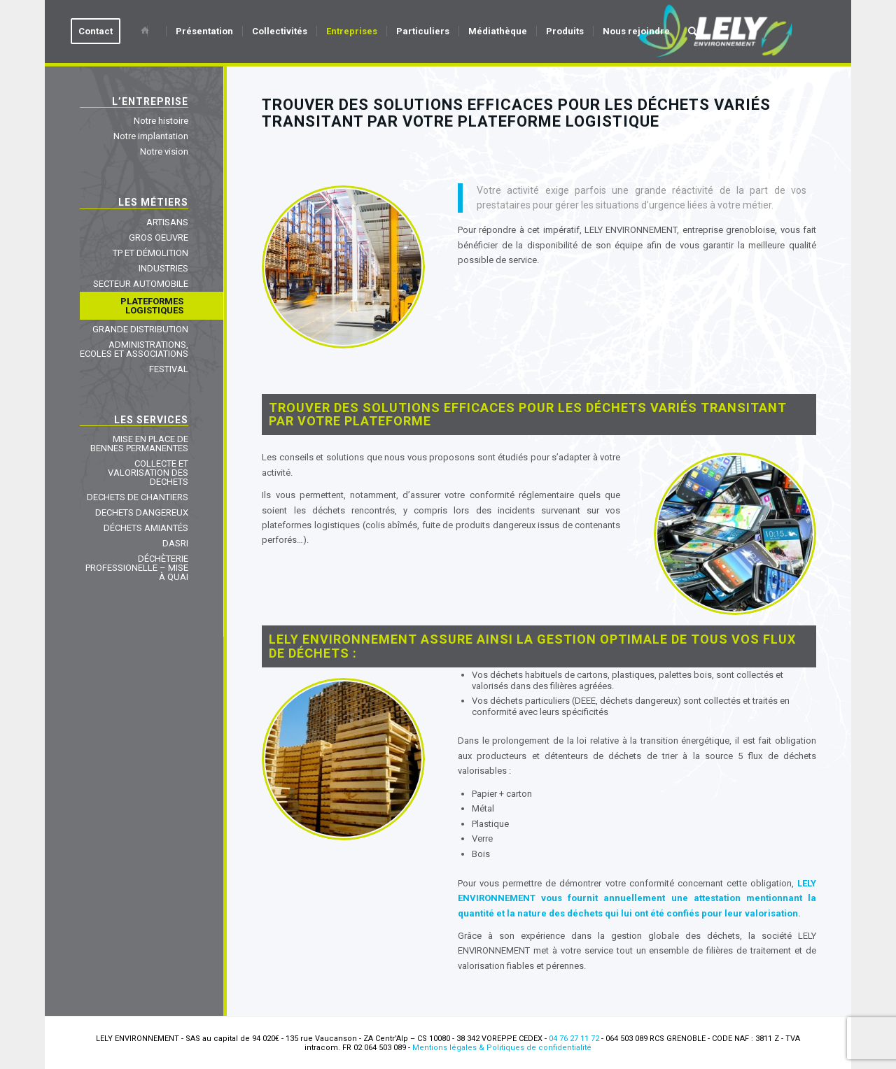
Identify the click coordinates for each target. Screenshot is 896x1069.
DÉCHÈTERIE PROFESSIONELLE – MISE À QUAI (136, 567)
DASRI (175, 543)
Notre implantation (150, 136)
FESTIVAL (168, 369)
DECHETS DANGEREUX (141, 512)
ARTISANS (167, 222)
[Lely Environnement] (715, 31)
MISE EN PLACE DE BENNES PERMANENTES (139, 443)
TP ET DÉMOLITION (150, 253)
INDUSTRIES (163, 268)
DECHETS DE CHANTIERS (137, 497)
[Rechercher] (692, 31)
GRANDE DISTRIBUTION (140, 329)
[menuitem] (100, 31)
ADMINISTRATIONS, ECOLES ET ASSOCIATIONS (134, 349)
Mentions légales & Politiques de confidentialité (502, 1047)
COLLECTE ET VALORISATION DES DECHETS (148, 472)
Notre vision (164, 151)
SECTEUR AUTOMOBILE (140, 283)
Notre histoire (161, 120)
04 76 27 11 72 (574, 1038)
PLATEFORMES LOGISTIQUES (151, 306)
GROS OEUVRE (158, 237)
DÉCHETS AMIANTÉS (146, 528)
